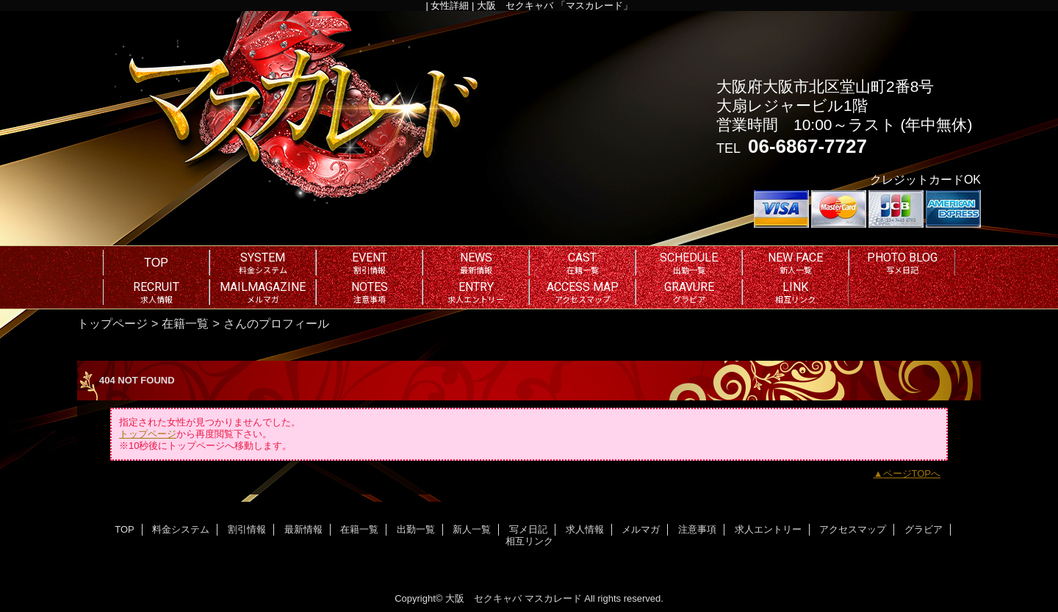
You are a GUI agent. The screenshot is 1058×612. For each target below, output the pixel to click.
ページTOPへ (912, 473)
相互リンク (529, 541)
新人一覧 (472, 529)
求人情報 (585, 529)
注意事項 (697, 529)
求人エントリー (768, 529)
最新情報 (303, 529)
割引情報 (247, 529)
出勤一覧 (416, 529)
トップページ (112, 323)
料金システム (180, 529)
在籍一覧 (185, 323)
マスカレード (553, 598)
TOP (156, 262)
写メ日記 (528, 529)
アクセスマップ (852, 529)
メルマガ (641, 529)
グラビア (923, 529)
